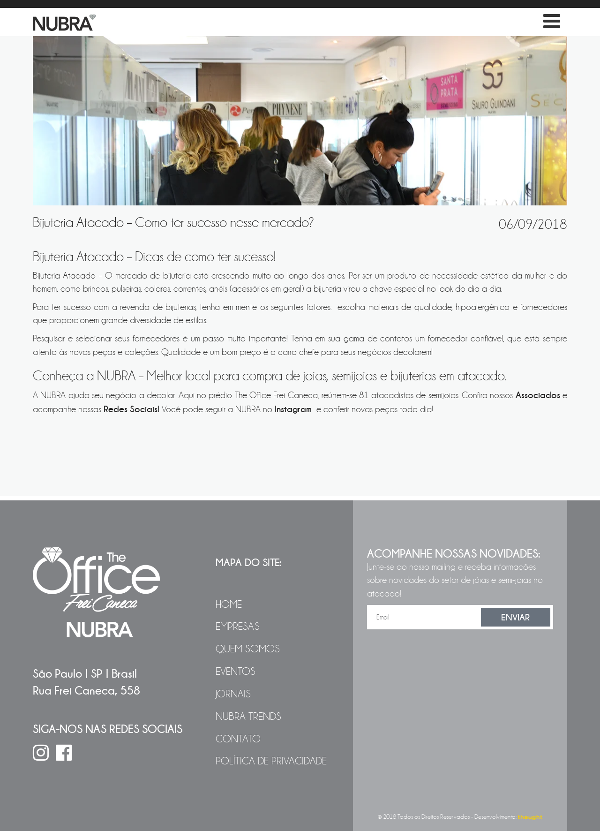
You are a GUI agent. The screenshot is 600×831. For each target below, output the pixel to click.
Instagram (294, 409)
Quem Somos (248, 649)
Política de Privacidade (271, 761)
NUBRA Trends (248, 716)
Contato (238, 739)
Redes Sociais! (131, 409)
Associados (538, 395)
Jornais (233, 694)
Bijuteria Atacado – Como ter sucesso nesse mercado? (173, 222)
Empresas (238, 626)
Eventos (235, 671)
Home (229, 604)
